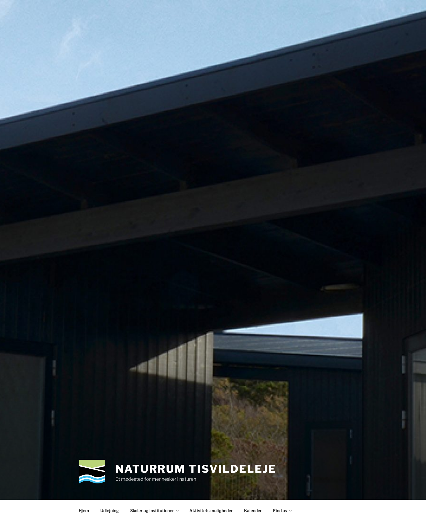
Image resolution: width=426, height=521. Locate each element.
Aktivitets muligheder (211, 510)
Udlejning (109, 510)
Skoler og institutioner (155, 510)
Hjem (84, 510)
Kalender (253, 510)
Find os (283, 510)
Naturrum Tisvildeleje (195, 468)
